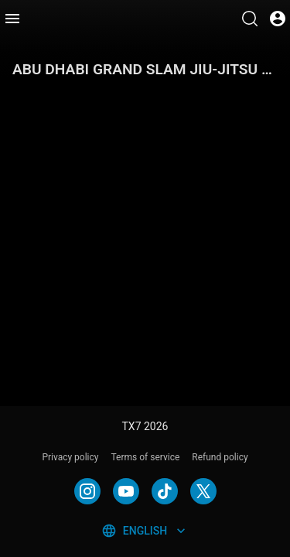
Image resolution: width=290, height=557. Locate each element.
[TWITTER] (203, 491)
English (145, 530)
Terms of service (145, 457)
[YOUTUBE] (126, 491)
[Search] (250, 18)
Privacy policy (70, 457)
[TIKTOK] (165, 491)
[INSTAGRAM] (87, 491)
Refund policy (219, 457)
